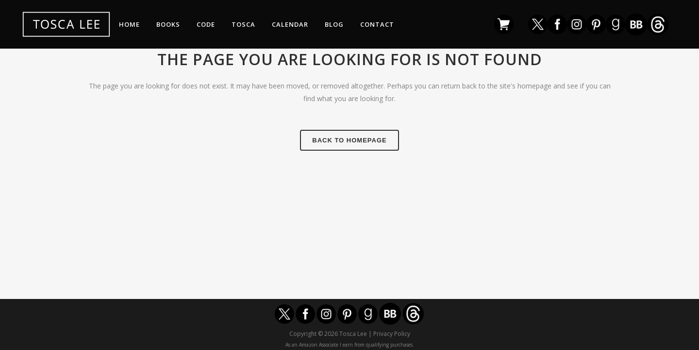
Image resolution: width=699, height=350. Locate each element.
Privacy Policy (391, 334)
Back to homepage (349, 140)
